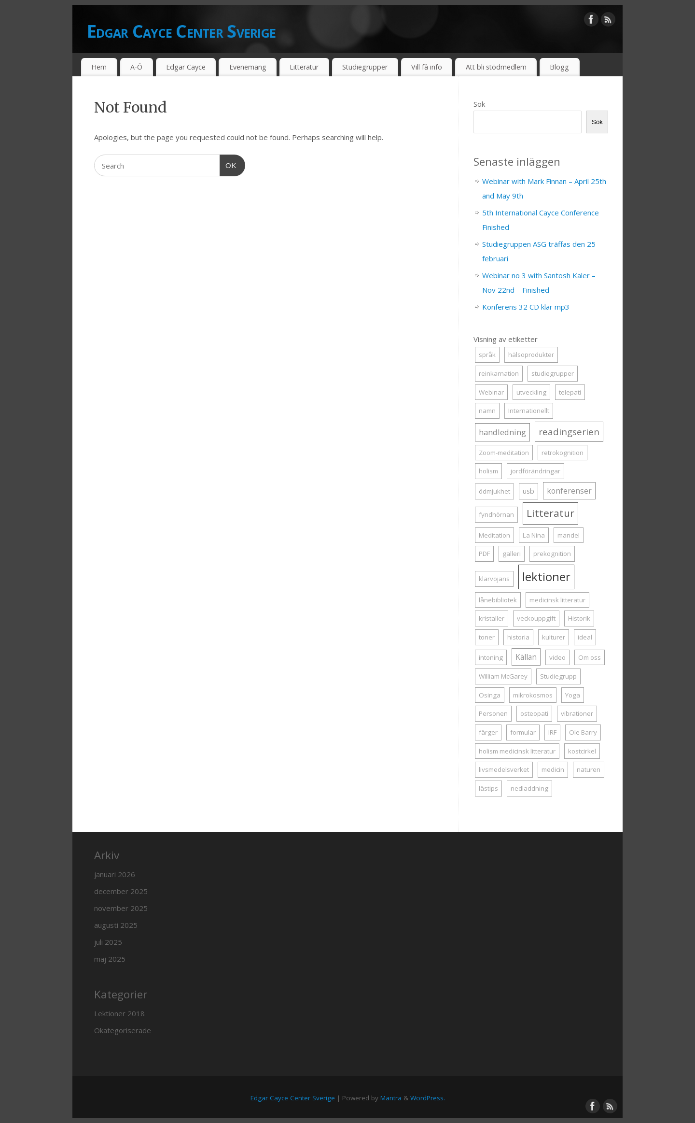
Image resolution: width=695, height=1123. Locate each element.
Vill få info (426, 66)
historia (518, 637)
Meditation (494, 535)
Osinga (489, 695)
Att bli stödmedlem (496, 66)
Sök (479, 104)
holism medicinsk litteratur (517, 751)
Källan (526, 657)
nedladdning (529, 788)
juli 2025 (108, 942)
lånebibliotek (498, 600)
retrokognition (563, 452)
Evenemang (247, 66)
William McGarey (503, 676)
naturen (588, 769)
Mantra (391, 1098)
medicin (553, 769)
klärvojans (494, 578)
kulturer (553, 637)
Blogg (559, 66)
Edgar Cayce (186, 66)
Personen (493, 713)
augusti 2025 (116, 925)
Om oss (589, 657)
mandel (568, 535)
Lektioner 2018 (119, 1013)
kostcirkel (582, 751)
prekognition (552, 553)
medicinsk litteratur (557, 600)
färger (488, 732)
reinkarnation (499, 373)
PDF (484, 553)
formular (523, 732)
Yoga (572, 695)
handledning (502, 432)
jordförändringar (535, 471)
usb (528, 491)
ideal (585, 637)
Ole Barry (583, 732)
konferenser (569, 490)
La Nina (534, 535)
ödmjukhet (494, 491)
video (557, 657)
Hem (99, 66)
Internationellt (528, 410)
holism (488, 471)
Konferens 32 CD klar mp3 (526, 307)
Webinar (491, 392)
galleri (511, 553)
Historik (579, 618)
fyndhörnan (496, 514)
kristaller (491, 618)
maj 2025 (109, 959)
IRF (552, 732)
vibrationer (577, 713)
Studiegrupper (365, 66)
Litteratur (304, 66)
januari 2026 (114, 874)
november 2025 (121, 908)
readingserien (569, 432)
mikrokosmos (533, 695)
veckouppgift (536, 618)
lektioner (546, 576)
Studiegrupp (558, 676)
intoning (491, 657)
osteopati (534, 713)
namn (487, 410)
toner (487, 637)
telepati (570, 392)
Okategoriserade (122, 1030)
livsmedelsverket (504, 769)
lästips (488, 788)
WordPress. (427, 1098)
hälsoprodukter (531, 354)
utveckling (531, 392)
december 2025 (121, 891)
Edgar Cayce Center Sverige (181, 31)
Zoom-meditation (504, 452)
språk (487, 354)
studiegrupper (552, 373)
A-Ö (136, 66)
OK (228, 164)
